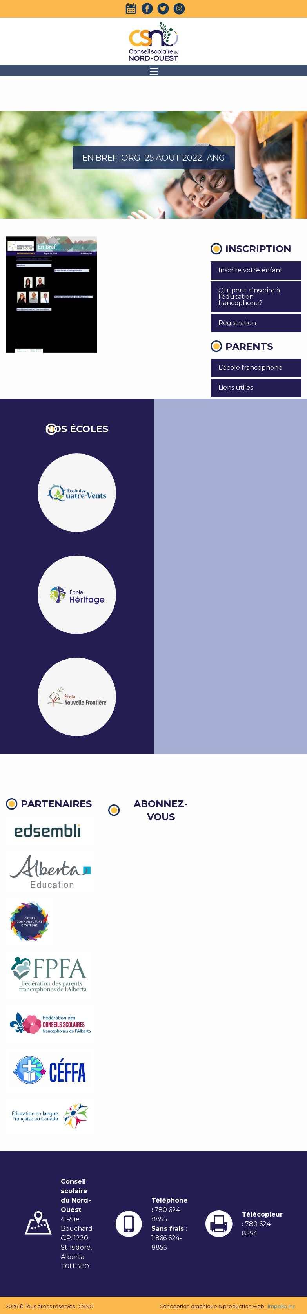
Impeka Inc (282, 1306)
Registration (237, 323)
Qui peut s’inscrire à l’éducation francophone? (249, 297)
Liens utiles (235, 387)
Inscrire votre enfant (250, 270)
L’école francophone (250, 367)
